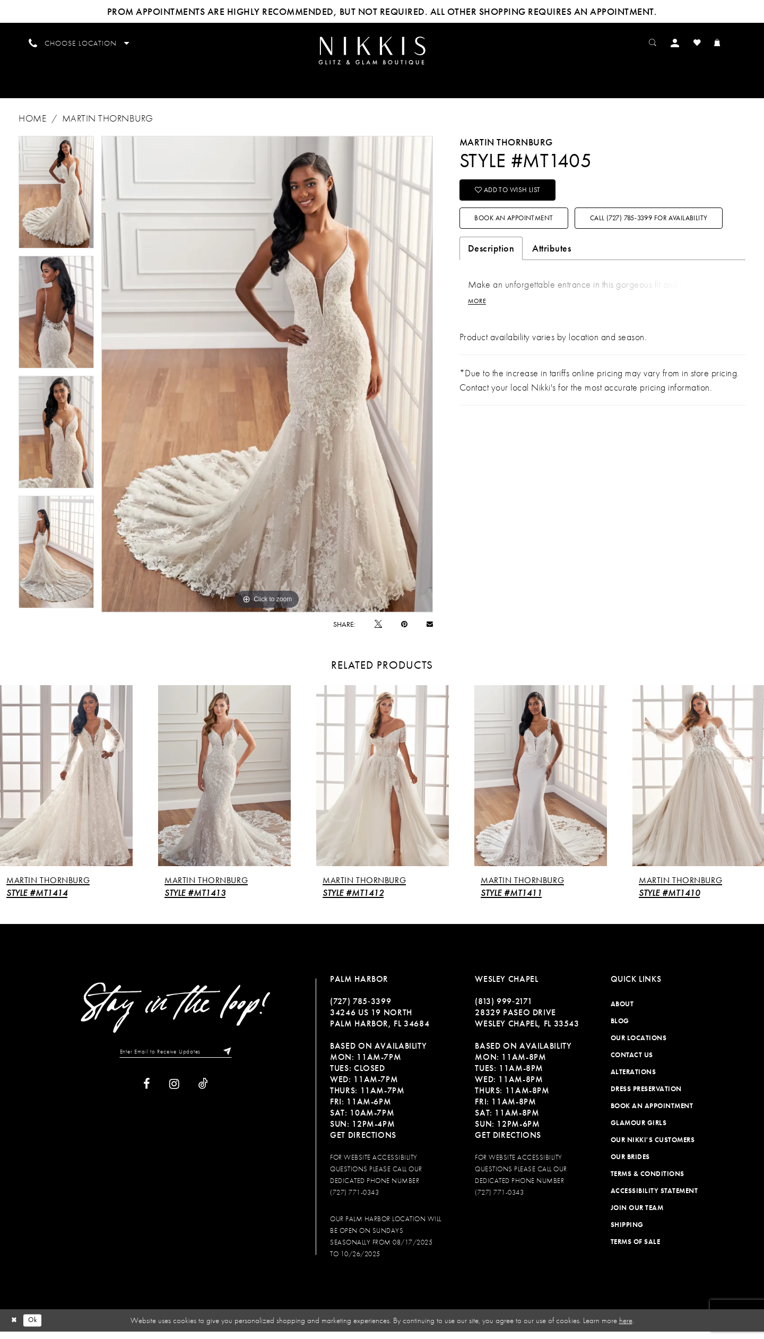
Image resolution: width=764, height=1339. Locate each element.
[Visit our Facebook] (146, 1093)
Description (491, 298)
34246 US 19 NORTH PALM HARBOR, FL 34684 (379, 1025)
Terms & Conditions (647, 1181)
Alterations (633, 1079)
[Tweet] (378, 631)
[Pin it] (404, 631)
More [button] (478, 353)
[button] (687, 42)
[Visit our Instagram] (174, 1093)
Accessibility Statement (654, 1198)
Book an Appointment (526, 233)
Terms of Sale (636, 1249)
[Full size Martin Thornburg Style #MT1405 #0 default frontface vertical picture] (267, 381)
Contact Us (632, 1062)
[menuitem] (381, 53)
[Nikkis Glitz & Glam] (381, 54)
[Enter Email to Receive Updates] (175, 1059)
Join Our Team (637, 1215)
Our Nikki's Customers (653, 1147)
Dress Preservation (646, 1096)
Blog (620, 1028)
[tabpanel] (56, 199)
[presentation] (66, 783)
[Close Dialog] (15, 1327)
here (625, 1328)
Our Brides (630, 1164)
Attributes (551, 298)
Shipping (627, 1232)
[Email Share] (430, 631)
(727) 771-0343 (354, 1199)
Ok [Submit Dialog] (37, 1327)
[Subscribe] (234, 1059)
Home (32, 125)
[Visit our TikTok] (203, 1093)
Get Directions (363, 1142)
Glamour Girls (639, 1130)
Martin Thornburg (107, 125)
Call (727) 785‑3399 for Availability (550, 266)
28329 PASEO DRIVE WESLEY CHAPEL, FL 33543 (527, 1025)
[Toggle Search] (663, 42)
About (622, 1011)
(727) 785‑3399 (360, 1008)
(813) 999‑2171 (503, 1008)
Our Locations (639, 1045)
